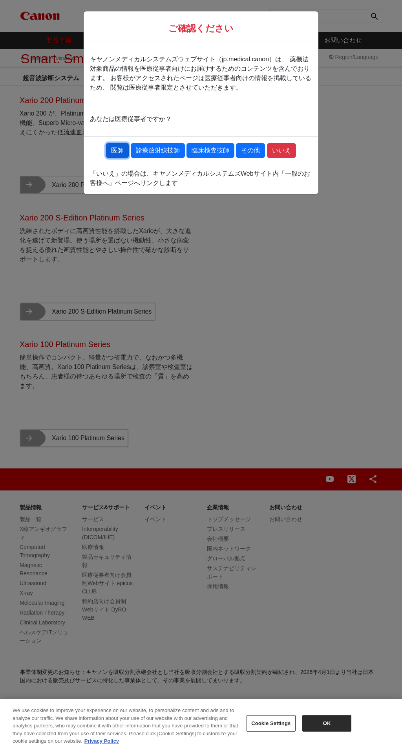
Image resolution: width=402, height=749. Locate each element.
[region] (201, 724)
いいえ (281, 150)
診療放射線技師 (158, 150)
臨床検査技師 (210, 150)
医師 (117, 150)
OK (327, 723)
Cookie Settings (271, 723)
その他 (250, 150)
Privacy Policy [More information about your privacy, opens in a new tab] (101, 741)
